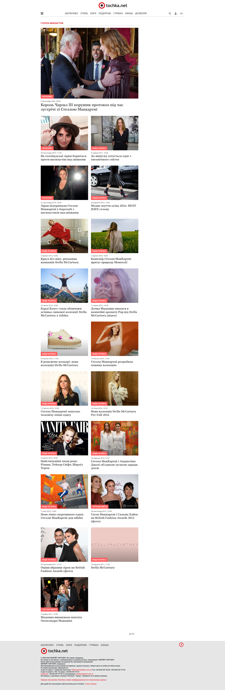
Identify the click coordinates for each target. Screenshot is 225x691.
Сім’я (93, 13)
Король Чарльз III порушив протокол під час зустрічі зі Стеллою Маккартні (82, 107)
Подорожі (105, 13)
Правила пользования (49, 680)
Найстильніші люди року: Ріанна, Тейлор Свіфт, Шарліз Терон (62, 464)
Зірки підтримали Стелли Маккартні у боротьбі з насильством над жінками (60, 209)
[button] (176, 13)
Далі (131, 634)
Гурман (118, 13)
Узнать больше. (91, 684)
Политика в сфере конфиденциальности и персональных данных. (82, 680)
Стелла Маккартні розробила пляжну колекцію (112, 363)
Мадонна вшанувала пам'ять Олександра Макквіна (61, 619)
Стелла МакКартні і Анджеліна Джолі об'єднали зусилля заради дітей (114, 464)
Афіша (129, 13)
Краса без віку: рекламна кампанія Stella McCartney (60, 260)
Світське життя (99, 507)
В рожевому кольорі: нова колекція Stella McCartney (59, 363)
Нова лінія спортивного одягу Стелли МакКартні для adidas (62, 516)
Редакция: (45, 674)
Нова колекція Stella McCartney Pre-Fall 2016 (113, 413)
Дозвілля (141, 13)
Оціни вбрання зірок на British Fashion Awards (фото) (63, 569)
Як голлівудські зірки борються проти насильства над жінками (63, 157)
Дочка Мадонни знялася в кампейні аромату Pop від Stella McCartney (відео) (114, 312)
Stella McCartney (103, 567)
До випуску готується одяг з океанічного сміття (111, 157)
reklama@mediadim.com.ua (81, 670)
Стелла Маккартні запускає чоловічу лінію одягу (60, 413)
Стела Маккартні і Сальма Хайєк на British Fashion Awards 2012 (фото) (114, 517)
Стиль (84, 13)
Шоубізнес (71, 13)
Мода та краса (99, 148)
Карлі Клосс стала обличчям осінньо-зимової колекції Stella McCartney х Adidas (64, 312)
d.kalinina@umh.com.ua (84, 674)
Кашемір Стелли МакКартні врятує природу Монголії (111, 260)
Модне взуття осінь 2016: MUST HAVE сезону (113, 207)
